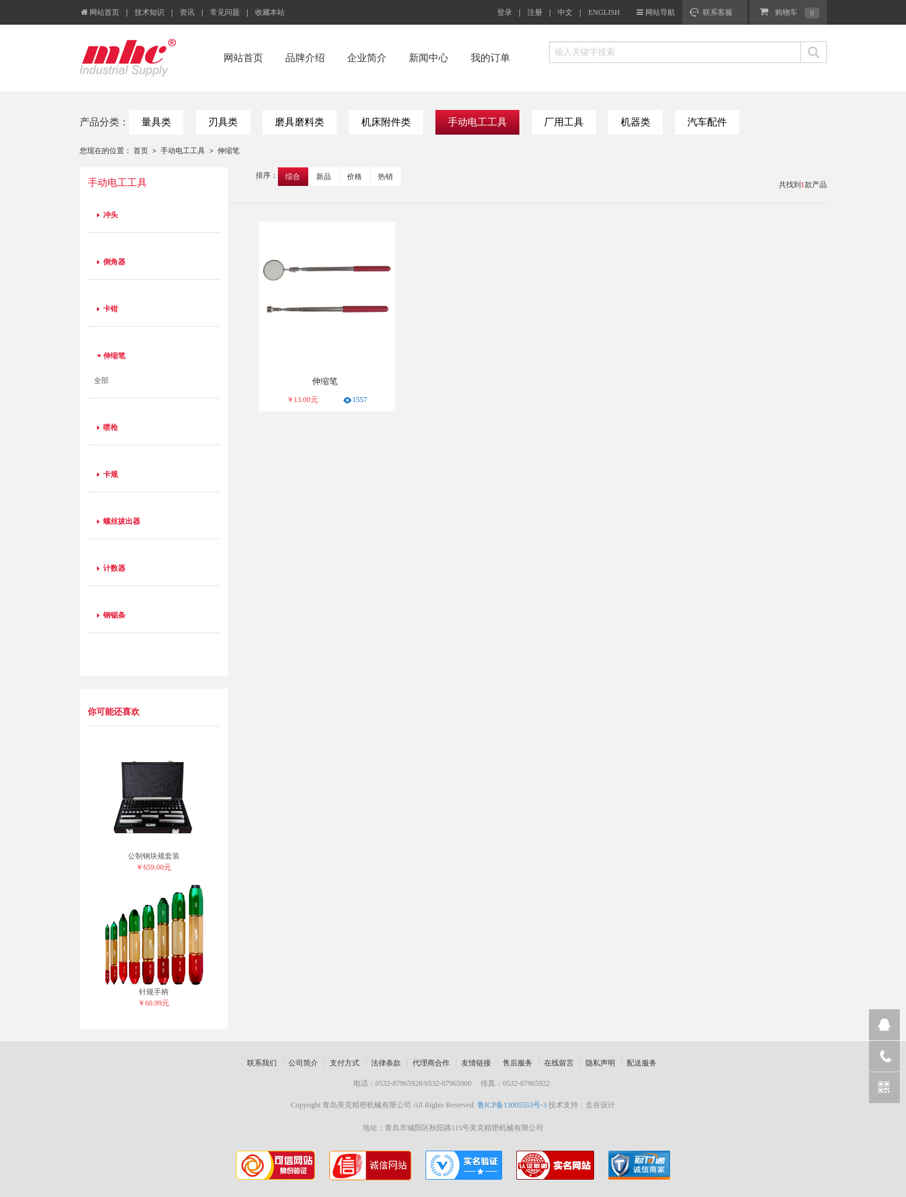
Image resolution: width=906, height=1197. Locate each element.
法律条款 (386, 1063)
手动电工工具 (477, 122)
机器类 (635, 122)
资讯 (187, 12)
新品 (323, 176)
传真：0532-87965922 (515, 1083)
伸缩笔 (228, 150)
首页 (141, 150)
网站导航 (660, 12)
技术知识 (149, 12)
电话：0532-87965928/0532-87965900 (412, 1083)
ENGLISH (603, 12)
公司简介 (303, 1063)
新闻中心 (428, 57)
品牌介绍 (305, 57)
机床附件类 (386, 122)
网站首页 (100, 12)
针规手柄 (154, 992)
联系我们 (262, 1063)
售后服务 (517, 1063)
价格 (354, 176)
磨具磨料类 (299, 122)
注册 (534, 12)
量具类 (156, 122)
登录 (504, 12)
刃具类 (223, 122)
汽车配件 (707, 122)
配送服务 (641, 1063)
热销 (385, 176)
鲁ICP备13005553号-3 (512, 1105)
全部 (101, 380)
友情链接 (476, 1063)
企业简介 (367, 57)
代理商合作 (431, 1063)
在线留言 (559, 1063)
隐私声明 (600, 1063)
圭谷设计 (600, 1105)
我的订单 (490, 57)
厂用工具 (564, 122)
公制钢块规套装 (154, 856)
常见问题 (225, 12)
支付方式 (344, 1063)
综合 (292, 176)
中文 (565, 12)
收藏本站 (270, 12)
